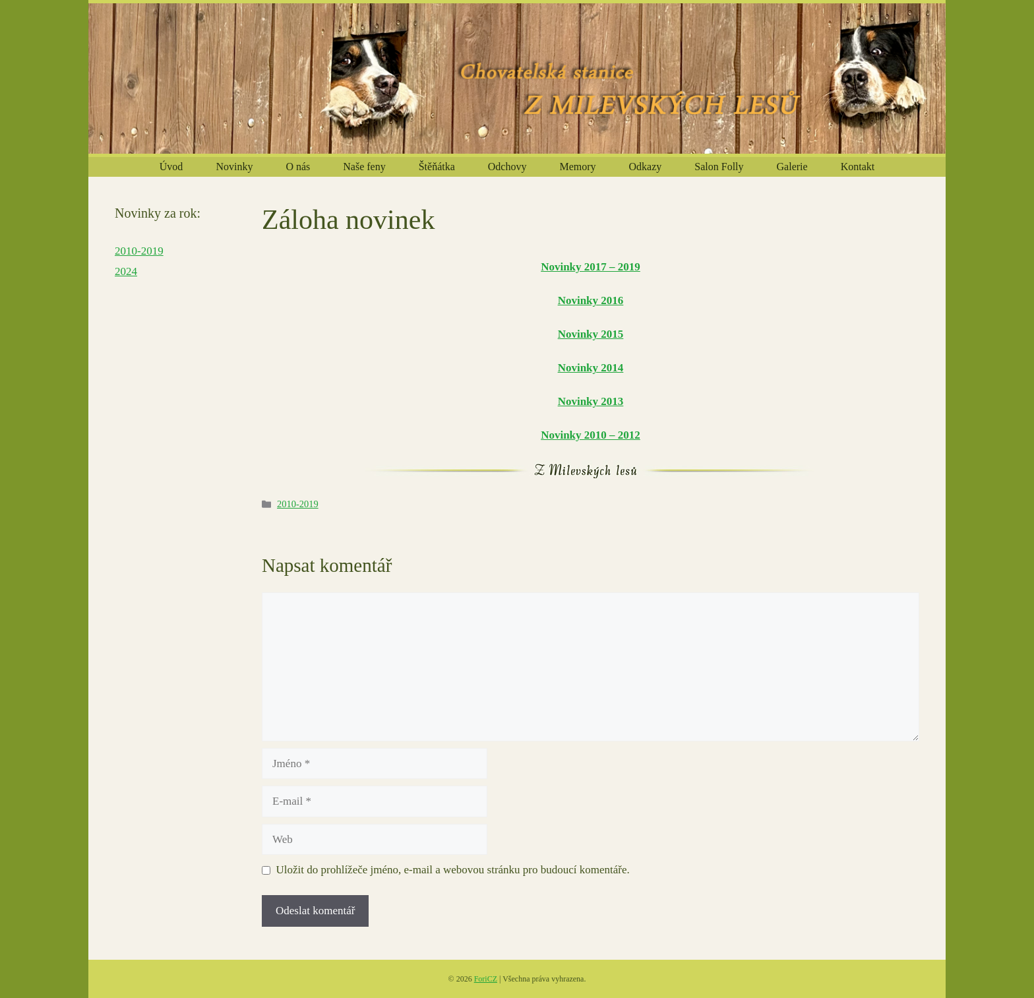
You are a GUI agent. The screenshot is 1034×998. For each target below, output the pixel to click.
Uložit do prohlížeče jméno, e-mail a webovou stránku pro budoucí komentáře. (453, 869)
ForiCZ (485, 978)
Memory (577, 166)
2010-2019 (298, 504)
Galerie (792, 166)
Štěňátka (437, 166)
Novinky (234, 166)
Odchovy (507, 166)
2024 (126, 271)
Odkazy (645, 166)
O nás (298, 166)
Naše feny (364, 166)
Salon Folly (718, 166)
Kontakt (858, 166)
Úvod (171, 166)
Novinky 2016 (591, 300)
